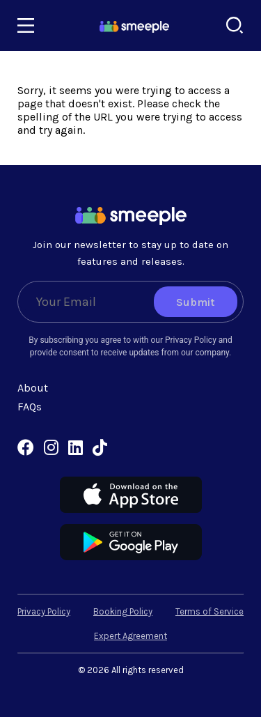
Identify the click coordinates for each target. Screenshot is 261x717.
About (32, 387)
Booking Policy (122, 611)
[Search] (235, 25)
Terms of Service (209, 611)
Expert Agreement (130, 636)
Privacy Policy (43, 611)
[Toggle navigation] (25, 25)
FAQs (29, 406)
